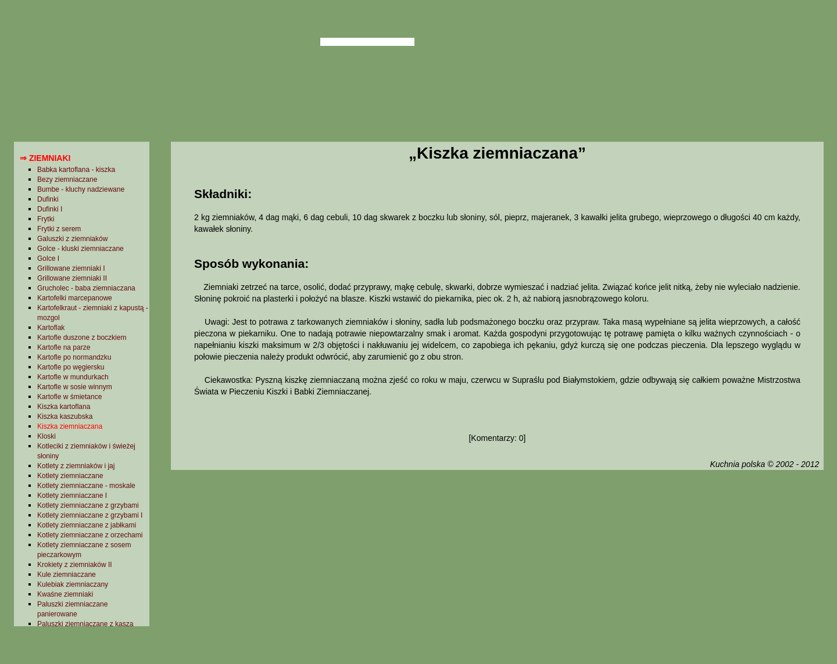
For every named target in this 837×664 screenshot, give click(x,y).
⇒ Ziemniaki (45, 158)
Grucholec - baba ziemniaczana (86, 288)
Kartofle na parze (63, 347)
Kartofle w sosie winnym (74, 387)
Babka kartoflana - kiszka (76, 170)
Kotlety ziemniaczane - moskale (86, 486)
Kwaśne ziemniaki (65, 594)
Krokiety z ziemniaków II (74, 565)
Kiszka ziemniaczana (69, 426)
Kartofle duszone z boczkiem (81, 337)
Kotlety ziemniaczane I (72, 495)
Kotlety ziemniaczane (70, 476)
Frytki (45, 219)
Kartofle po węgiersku (70, 367)
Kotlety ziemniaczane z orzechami (89, 535)
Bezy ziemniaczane (67, 179)
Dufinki (48, 199)
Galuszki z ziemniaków (72, 239)
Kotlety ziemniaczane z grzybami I (89, 515)
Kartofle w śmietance (69, 397)
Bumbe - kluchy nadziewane (80, 189)
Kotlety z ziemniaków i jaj (76, 466)
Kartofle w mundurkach (73, 377)
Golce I (48, 258)
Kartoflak (51, 328)
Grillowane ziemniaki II (72, 278)
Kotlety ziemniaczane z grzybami (88, 505)
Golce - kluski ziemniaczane (80, 249)
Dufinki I (49, 209)
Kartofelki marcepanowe (74, 298)
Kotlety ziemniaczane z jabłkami (86, 525)
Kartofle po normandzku (74, 357)
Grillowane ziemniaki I (71, 268)
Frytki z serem (59, 229)
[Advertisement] (497, 565)
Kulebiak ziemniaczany (72, 584)
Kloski (46, 436)
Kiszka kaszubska (64, 416)
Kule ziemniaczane (66, 574)
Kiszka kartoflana (63, 407)
